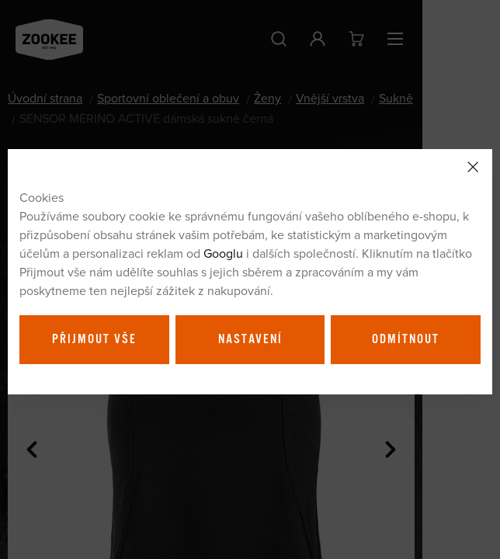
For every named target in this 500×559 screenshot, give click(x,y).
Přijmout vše (94, 339)
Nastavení (250, 339)
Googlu (223, 253)
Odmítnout (405, 339)
